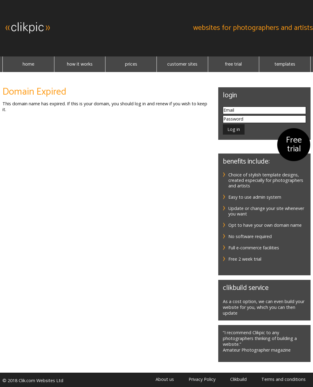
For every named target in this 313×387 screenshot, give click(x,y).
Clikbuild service (246, 288)
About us (165, 379)
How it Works (80, 64)
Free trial (294, 144)
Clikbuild (238, 379)
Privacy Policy (202, 379)
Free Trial (233, 64)
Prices (131, 64)
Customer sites (182, 64)
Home (28, 64)
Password (233, 119)
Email (228, 110)
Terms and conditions (283, 379)
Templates (284, 64)
